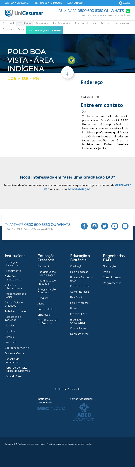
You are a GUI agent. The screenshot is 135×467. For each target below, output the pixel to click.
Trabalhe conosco (15, 311)
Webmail (10, 342)
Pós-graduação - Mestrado (47, 282)
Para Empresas (79, 302)
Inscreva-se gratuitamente (45, 30)
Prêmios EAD (78, 314)
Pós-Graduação (61, 23)
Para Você (76, 297)
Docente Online (14, 353)
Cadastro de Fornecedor (12, 360)
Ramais (9, 336)
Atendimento (13, 270)
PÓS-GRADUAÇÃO (79, 189)
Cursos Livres (78, 328)
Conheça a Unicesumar (17, 3)
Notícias (9, 325)
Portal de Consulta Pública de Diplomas (17, 369)
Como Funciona (79, 286)
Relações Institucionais (13, 278)
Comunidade (45, 309)
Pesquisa (8, 29)
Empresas (44, 314)
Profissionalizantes (85, 23)
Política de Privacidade (67, 389)
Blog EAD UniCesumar (77, 321)
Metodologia (122, 23)
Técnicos (105, 23)
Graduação (42, 23)
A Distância (25, 23)
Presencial (8, 23)
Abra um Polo (74, 3)
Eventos (10, 331)
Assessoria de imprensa (13, 318)
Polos (21, 29)
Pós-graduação (79, 271)
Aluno (126, 3)
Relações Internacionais (13, 287)
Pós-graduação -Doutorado (47, 291)
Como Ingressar (80, 291)
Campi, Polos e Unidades (14, 304)
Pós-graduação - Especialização (47, 273)
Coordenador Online (17, 347)
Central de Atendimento (48, 3)
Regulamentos (79, 333)
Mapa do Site (13, 376)
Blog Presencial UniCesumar (47, 322)
